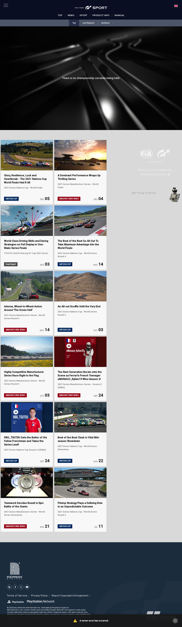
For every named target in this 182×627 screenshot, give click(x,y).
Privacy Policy (39, 595)
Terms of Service (17, 595)
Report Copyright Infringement (70, 595)
